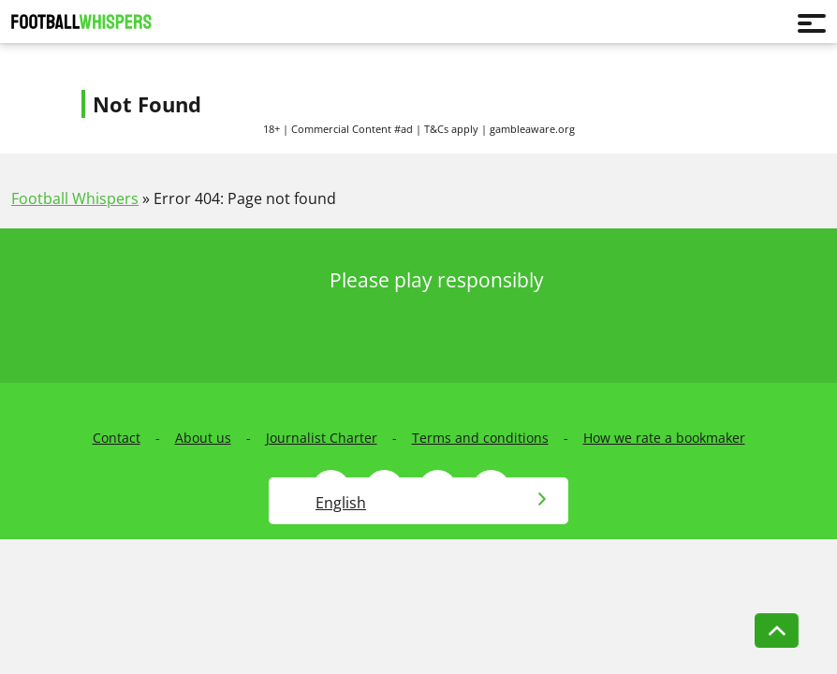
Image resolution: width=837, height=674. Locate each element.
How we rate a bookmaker (664, 438)
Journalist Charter (321, 438)
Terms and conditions (480, 438)
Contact (116, 438)
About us (203, 438)
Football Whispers (75, 198)
